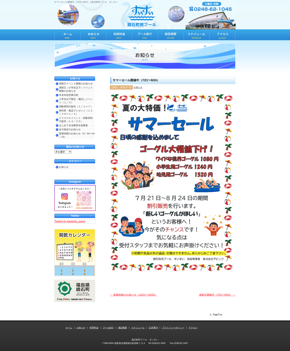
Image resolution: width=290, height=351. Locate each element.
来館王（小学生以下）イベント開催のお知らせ (76, 89)
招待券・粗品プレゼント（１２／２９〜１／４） (76, 112)
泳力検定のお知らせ (70, 129)
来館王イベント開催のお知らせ (76, 83)
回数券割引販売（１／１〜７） (76, 106)
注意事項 (153, 327)
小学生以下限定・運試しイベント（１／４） (76, 101)
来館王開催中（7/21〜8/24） (217, 294)
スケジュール (138, 327)
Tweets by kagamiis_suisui (70, 221)
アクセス (192, 327)
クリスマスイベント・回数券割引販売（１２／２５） (76, 120)
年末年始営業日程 (68, 95)
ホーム (68, 327)
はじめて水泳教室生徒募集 (73, 125)
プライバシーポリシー (173, 327)
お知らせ (138, 87)
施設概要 (122, 327)
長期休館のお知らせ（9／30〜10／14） (77, 135)
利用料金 (94, 327)
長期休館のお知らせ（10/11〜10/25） (133, 294)
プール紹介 (108, 327)
